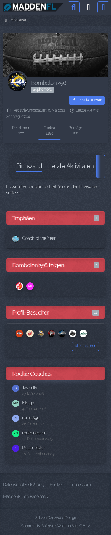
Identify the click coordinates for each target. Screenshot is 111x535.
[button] (87, 100)
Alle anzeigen (85, 346)
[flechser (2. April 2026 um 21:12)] (40, 333)
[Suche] (74, 7)
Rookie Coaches (31, 374)
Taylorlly (29, 387)
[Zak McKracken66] (19, 286)
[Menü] (103, 7)
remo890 (31, 417)
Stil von (55, 518)
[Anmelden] (88, 7)
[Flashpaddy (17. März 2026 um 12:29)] (72, 333)
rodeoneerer (34, 433)
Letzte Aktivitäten (71, 166)
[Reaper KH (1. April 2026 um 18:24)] (51, 333)
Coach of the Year (39, 238)
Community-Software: (55, 526)
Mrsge (28, 403)
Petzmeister (33, 447)
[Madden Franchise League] (33, 7)
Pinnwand (29, 166)
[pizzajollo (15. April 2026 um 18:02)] (19, 333)
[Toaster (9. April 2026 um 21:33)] (30, 333)
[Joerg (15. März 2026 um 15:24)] (83, 333)
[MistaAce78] (30, 286)
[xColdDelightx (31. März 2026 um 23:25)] (62, 333)
